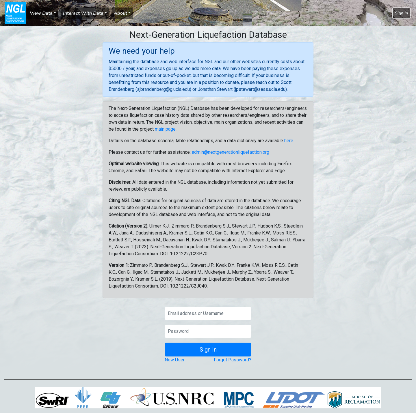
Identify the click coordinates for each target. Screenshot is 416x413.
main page (165, 129)
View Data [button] (41, 13)
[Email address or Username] (208, 313)
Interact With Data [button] (83, 13)
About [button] (120, 13)
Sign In (401, 13)
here (288, 140)
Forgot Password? (232, 360)
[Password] (208, 331)
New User (175, 360)
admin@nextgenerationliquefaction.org (230, 152)
